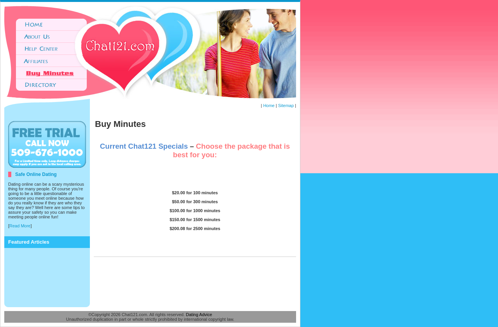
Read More (19, 225)
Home (268, 105)
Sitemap (286, 105)
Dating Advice (199, 314)
